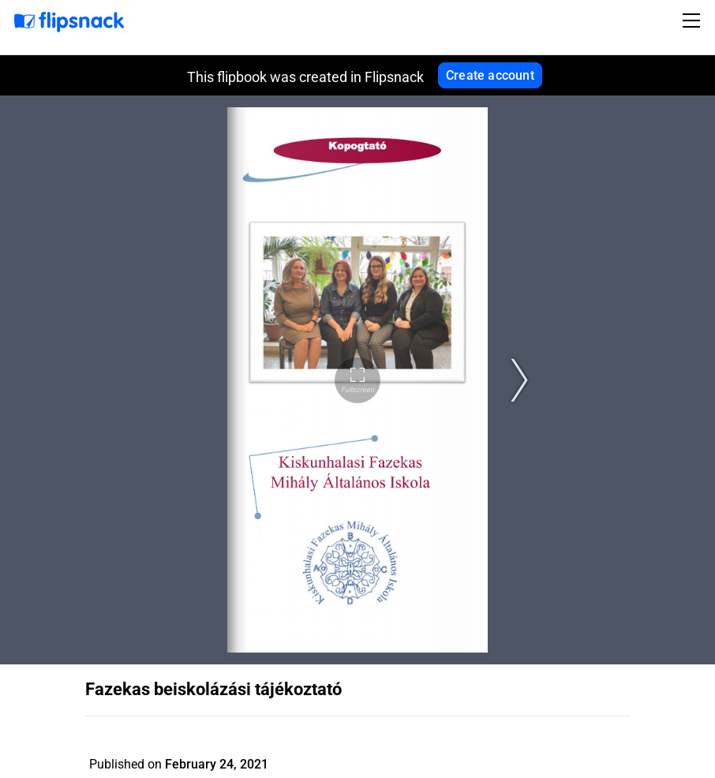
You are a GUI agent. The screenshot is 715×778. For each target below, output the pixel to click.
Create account (490, 75)
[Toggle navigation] (693, 20)
